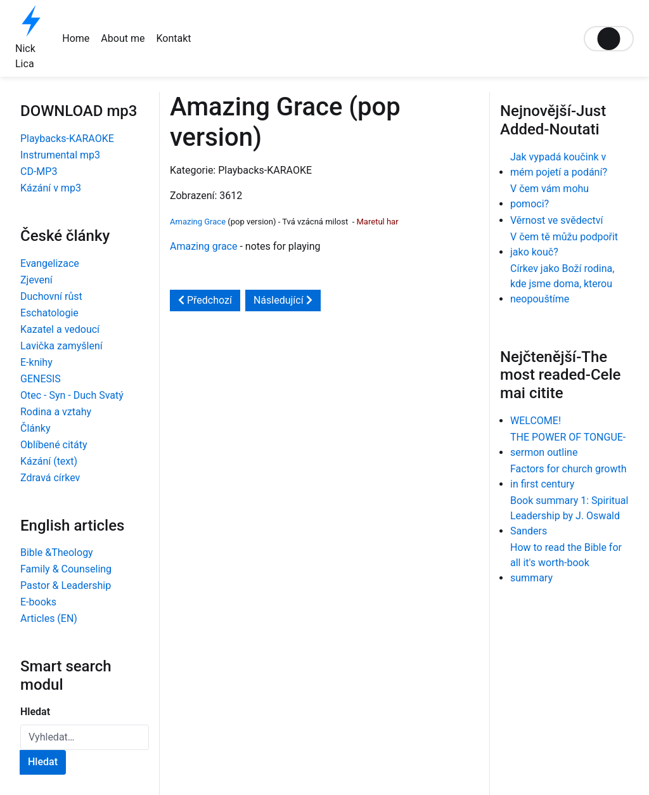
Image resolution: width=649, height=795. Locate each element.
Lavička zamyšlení (61, 346)
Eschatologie (49, 313)
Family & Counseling (66, 569)
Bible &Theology (56, 552)
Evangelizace (49, 263)
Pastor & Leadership (65, 585)
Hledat (35, 712)
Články (35, 428)
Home (75, 38)
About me (123, 38)
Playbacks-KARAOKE (67, 138)
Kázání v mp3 (50, 188)
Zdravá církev (50, 478)
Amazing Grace (198, 221)
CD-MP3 (38, 171)
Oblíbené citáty (53, 445)
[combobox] (84, 737)
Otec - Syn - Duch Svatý (72, 395)
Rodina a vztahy (55, 412)
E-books (38, 602)
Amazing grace (203, 246)
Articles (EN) (48, 618)
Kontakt (173, 38)
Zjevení (36, 280)
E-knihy (36, 362)
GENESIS (40, 379)
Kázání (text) (48, 461)
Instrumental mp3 (60, 155)
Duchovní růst (51, 296)
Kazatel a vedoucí (60, 329)
